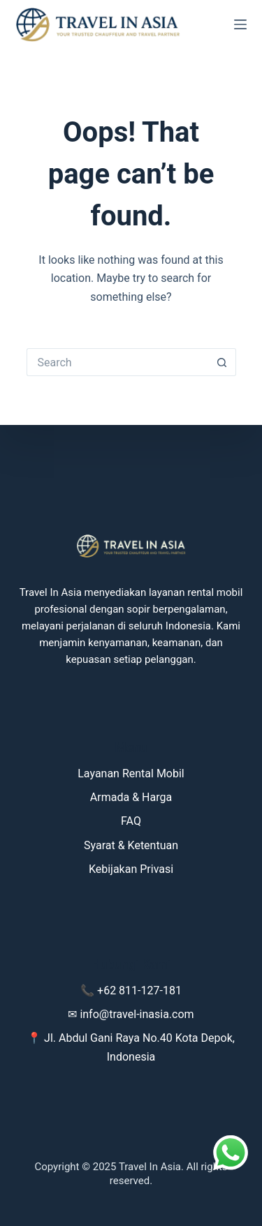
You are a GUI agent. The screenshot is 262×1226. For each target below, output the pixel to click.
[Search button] (222, 362)
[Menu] (240, 24)
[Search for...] (117, 362)
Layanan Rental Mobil (131, 773)
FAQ (131, 821)
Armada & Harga (131, 797)
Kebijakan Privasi (131, 869)
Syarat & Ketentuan (131, 845)
